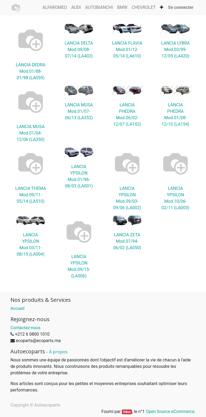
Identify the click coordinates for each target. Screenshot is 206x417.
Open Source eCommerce (170, 411)
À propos (58, 352)
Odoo (127, 412)
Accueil (17, 308)
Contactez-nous (25, 327)
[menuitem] (54, 7)
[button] (161, 7)
